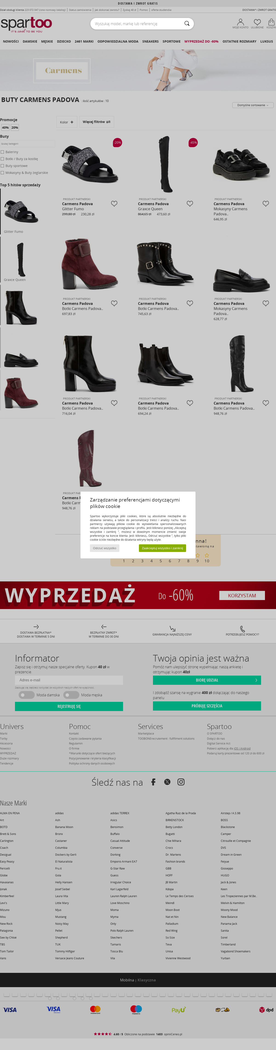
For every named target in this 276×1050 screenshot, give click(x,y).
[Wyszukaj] (187, 23)
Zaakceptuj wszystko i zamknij (162, 548)
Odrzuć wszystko (104, 548)
